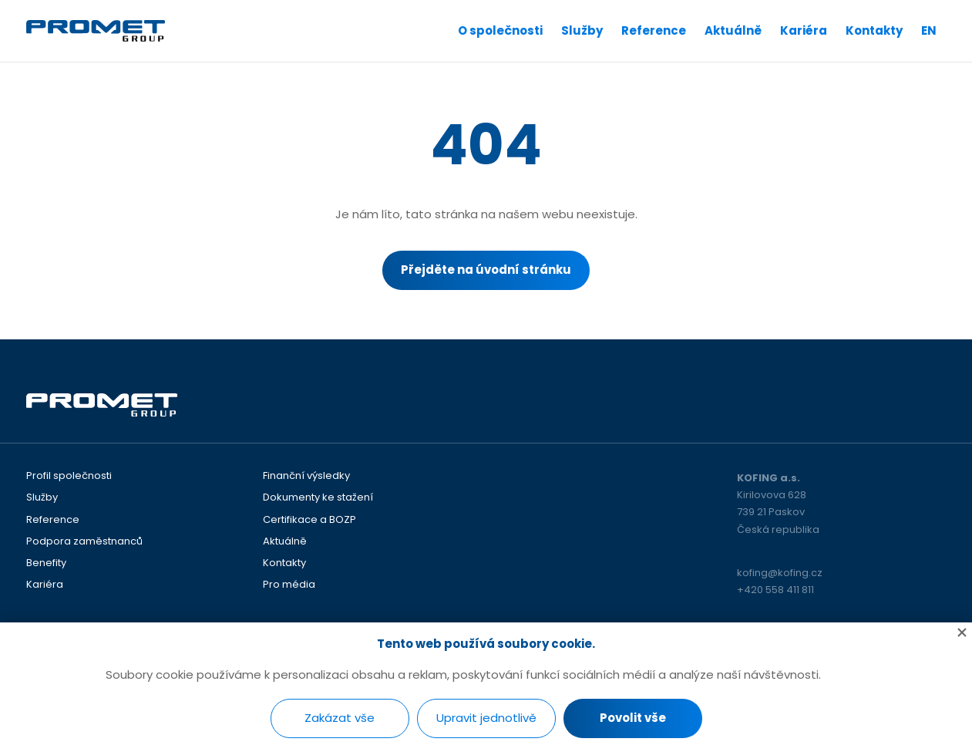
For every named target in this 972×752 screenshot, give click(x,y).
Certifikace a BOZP (309, 520)
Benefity (46, 563)
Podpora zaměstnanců (84, 541)
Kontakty (874, 30)
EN (929, 30)
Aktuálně (733, 30)
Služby (582, 30)
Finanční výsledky (306, 476)
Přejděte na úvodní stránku (486, 269)
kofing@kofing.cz (779, 572)
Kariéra (803, 30)
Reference (653, 30)
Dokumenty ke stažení (318, 497)
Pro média (289, 584)
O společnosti (500, 30)
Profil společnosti (69, 476)
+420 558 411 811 (775, 589)
